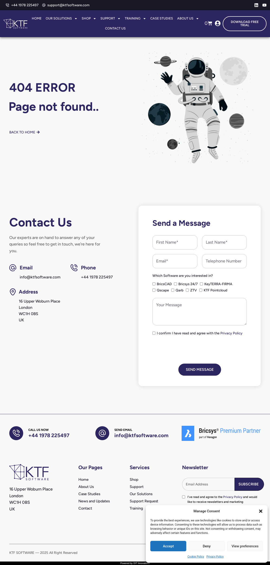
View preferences (244, 546)
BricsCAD (164, 284)
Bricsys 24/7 (188, 284)
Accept (168, 546)
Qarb (179, 290)
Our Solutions (61, 19)
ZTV (193, 290)
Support (110, 19)
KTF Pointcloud (215, 290)
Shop (89, 19)
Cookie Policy (195, 556)
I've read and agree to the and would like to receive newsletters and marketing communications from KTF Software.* (222, 501)
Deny (207, 546)
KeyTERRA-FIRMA (218, 284)
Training (135, 19)
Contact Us (115, 28)
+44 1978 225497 (48, 435)
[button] (260, 511)
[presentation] (187, 350)
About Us (188, 19)
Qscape (163, 290)
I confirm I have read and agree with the (199, 333)
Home (37, 18)
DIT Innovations (141, 563)
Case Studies (161, 18)
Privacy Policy (215, 556)
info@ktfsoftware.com (141, 435)
